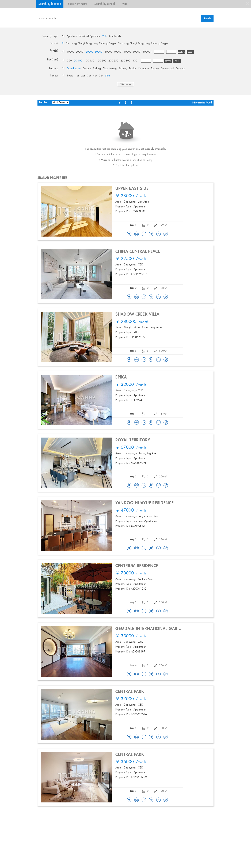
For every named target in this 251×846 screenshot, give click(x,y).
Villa (104, 36)
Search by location (49, 3)
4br (95, 75)
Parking (97, 68)
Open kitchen (74, 68)
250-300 (125, 60)
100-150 (89, 60)
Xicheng (103, 43)
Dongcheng (92, 43)
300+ (135, 60)
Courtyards (115, 36)
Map (124, 3)
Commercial (167, 68)
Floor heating (110, 68)
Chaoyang (71, 43)
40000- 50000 (132, 52)
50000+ (147, 52)
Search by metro (77, 3)
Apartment (72, 36)
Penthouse (143, 68)
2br (83, 75)
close (247, 3)
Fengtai (112, 43)
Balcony (123, 68)
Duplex (132, 68)
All (63, 36)
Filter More (125, 84)
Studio (70, 75)
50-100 (78, 60)
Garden (87, 68)
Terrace (155, 68)
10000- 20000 (75, 52)
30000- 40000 (113, 52)
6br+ (107, 75)
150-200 (101, 60)
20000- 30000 (94, 52)
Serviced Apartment (89, 36)
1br (77, 75)
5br (101, 75)
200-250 (113, 60)
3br (89, 75)
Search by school (104, 3)
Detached (180, 68)
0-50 (69, 60)
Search (52, 18)
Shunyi (81, 43)
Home (40, 18)
